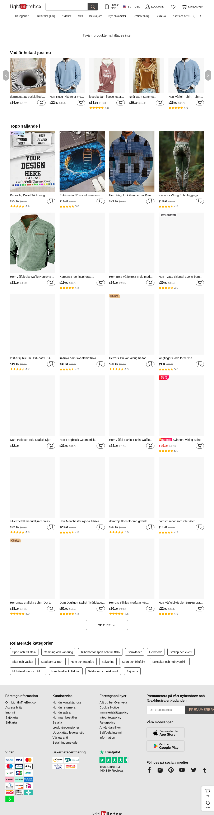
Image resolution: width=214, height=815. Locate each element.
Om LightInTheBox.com (21, 702)
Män (80, 16)
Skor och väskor (22, 661)
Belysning (108, 661)
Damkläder (134, 652)
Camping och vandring (58, 652)
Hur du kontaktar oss (66, 702)
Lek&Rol (161, 16)
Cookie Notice (109, 707)
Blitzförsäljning (46, 16)
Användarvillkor (110, 727)
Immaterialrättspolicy (113, 712)
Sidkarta (11, 722)
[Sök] (67, 6)
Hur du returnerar (64, 707)
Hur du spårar (62, 712)
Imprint (10, 712)
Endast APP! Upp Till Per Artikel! (114, 7)
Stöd (208, 807)
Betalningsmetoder (65, 742)
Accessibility (14, 707)
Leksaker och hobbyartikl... (169, 661)
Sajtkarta (132, 671)
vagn (209, 792)
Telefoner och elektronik (103, 671)
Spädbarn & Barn (52, 661)
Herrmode (155, 652)
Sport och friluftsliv (24, 652)
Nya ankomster (117, 16)
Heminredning (140, 16)
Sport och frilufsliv (133, 661)
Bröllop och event (181, 652)
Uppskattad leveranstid (68, 732)
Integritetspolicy (110, 717)
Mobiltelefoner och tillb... (28, 671)
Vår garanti (60, 737)
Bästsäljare (95, 16)
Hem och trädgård (82, 661)
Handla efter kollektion (65, 671)
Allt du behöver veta (113, 702)
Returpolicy (107, 722)
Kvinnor (66, 16)
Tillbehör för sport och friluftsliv (100, 652)
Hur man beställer (64, 717)
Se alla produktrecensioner (65, 725)
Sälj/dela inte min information (111, 735)
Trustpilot (109, 752)
